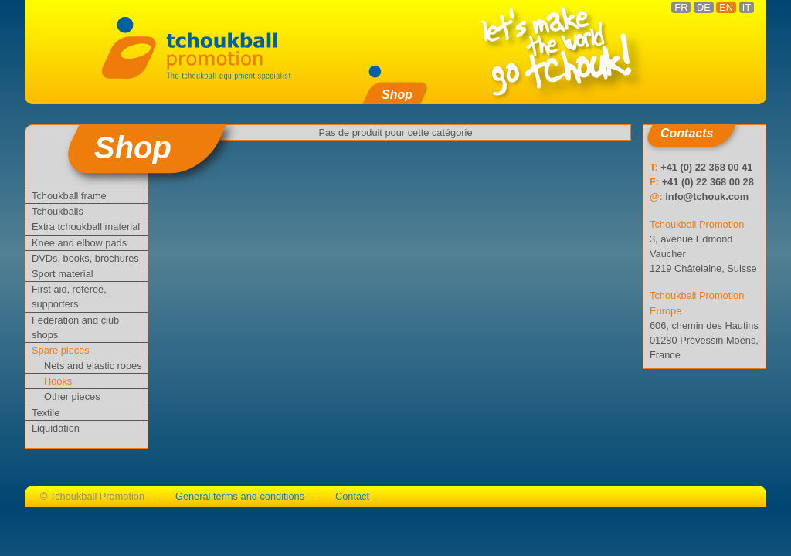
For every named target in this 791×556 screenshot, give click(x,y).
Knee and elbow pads (79, 243)
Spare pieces (61, 350)
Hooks (58, 381)
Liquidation (56, 428)
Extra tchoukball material (86, 226)
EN (726, 7)
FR (680, 7)
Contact (352, 496)
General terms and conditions (239, 496)
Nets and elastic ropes (93, 365)
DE (704, 7)
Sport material (62, 274)
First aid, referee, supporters (69, 296)
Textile (45, 413)
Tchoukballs (57, 211)
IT (746, 7)
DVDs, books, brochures (85, 258)
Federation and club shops (75, 327)
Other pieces (72, 396)
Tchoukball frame (69, 196)
